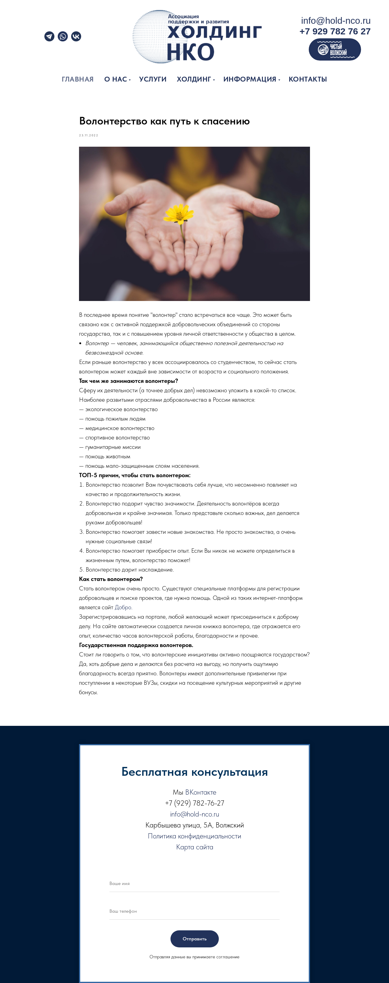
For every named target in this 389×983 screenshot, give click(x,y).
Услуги (153, 79)
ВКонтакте (200, 792)
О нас (115, 79)
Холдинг (194, 79)
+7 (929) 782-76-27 (194, 803)
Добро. (124, 607)
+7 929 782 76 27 (335, 31)
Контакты (308, 79)
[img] (63, 36)
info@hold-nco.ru (336, 21)
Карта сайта (194, 846)
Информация (250, 79)
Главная (78, 79)
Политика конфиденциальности (194, 835)
